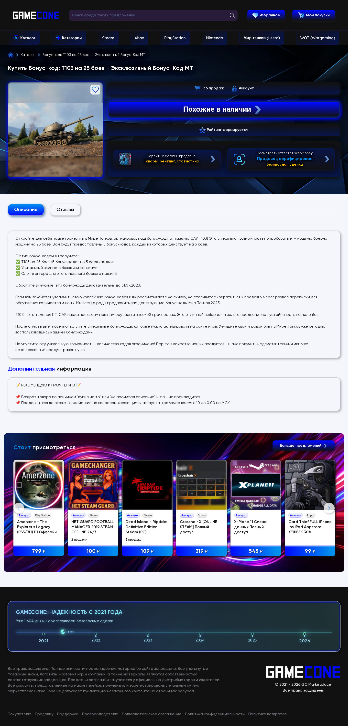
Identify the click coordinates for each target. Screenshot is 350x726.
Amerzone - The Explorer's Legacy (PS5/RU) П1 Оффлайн (37, 527)
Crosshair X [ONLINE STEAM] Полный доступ (198, 527)
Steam (108, 37)
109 (147, 551)
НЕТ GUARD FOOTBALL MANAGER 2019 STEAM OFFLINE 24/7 (92, 527)
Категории (72, 37)
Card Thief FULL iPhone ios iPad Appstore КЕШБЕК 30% (310, 527)
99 (310, 551)
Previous (18, 556)
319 (202, 551)
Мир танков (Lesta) (261, 37)
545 (256, 551)
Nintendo (214, 37)
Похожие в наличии (222, 109)
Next (329, 556)
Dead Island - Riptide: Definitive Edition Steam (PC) (146, 527)
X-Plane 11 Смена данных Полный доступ (250, 527)
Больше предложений (303, 446)
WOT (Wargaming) (317, 37)
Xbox (139, 37)
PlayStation (175, 37)
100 (93, 551)
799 (38, 551)
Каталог (27, 37)
